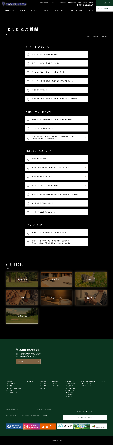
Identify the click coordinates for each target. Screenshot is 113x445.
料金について (70, 392)
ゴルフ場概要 (77, 2)
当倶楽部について (8, 10)
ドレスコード (70, 390)
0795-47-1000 (86, 5)
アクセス (90, 10)
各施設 (55, 384)
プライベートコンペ (87, 386)
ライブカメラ (46, 415)
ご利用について (70, 384)
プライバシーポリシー (11, 415)
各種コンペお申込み (75, 10)
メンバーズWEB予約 (104, 9)
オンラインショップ (60, 2)
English (70, 2)
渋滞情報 (35, 415)
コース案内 (34, 10)
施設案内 (46, 10)
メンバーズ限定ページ (84, 411)
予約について (70, 394)
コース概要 (43, 384)
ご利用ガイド (59, 10)
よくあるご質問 (103, 36)
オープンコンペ (86, 384)
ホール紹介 (43, 386)
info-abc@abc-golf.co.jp (28, 356)
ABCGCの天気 (24, 415)
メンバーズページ (104, 3)
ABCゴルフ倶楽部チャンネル (47, 2)
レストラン (56, 386)
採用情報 (91, 2)
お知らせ (22, 10)
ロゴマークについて (13, 392)
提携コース (69, 397)
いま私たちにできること (14, 388)
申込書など (69, 386)
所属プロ (42, 388)
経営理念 (85, 2)
